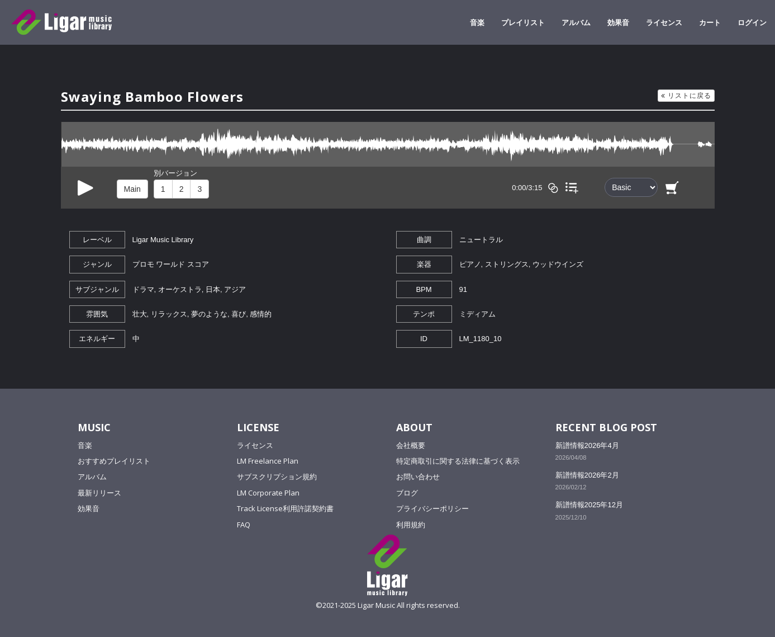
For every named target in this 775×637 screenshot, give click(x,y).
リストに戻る (686, 95)
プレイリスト (523, 22)
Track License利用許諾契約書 (285, 508)
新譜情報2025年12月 (589, 505)
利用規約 (410, 525)
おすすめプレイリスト (114, 461)
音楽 (477, 22)
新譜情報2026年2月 (587, 475)
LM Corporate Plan (268, 493)
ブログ (407, 493)
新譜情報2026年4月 (587, 445)
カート (710, 22)
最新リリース (99, 493)
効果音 (618, 22)
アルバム (576, 22)
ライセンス (664, 22)
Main (132, 189)
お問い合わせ (418, 476)
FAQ (243, 525)
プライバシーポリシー (432, 508)
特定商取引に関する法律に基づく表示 (458, 461)
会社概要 (410, 445)
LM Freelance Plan (267, 461)
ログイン (752, 22)
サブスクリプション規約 (277, 476)
